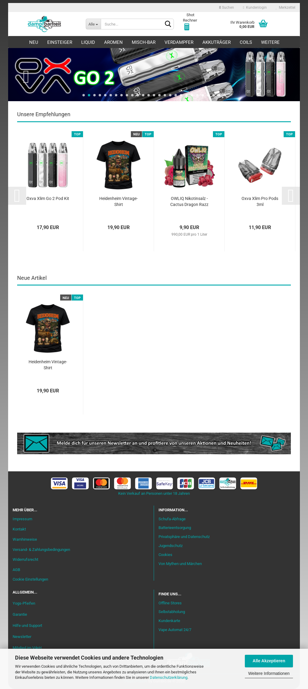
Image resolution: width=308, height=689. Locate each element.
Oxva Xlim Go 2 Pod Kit (47, 198)
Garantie (20, 614)
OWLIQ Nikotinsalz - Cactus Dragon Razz (189, 201)
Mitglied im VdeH (27, 647)
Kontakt (19, 529)
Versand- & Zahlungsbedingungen (41, 549)
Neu (33, 42)
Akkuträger (216, 42)
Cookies (165, 554)
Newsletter (22, 636)
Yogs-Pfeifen (24, 603)
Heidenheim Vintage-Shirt (118, 201)
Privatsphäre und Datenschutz (184, 536)
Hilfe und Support (27, 625)
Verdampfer (179, 42)
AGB (16, 569)
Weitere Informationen (268, 673)
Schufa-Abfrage (172, 519)
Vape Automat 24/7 (175, 629)
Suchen (226, 7)
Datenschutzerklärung (168, 677)
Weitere (270, 42)
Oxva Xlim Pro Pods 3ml (260, 201)
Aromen (113, 42)
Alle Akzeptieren (269, 660)
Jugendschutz (171, 545)
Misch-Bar (144, 42)
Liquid (88, 42)
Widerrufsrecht (25, 559)
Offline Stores (170, 603)
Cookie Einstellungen (30, 579)
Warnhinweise (25, 539)
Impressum (22, 519)
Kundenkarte (169, 620)
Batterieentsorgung (175, 527)
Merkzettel (285, 7)
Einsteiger (59, 42)
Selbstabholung (172, 611)
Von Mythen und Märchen (180, 563)
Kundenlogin (255, 7)
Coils (246, 42)
